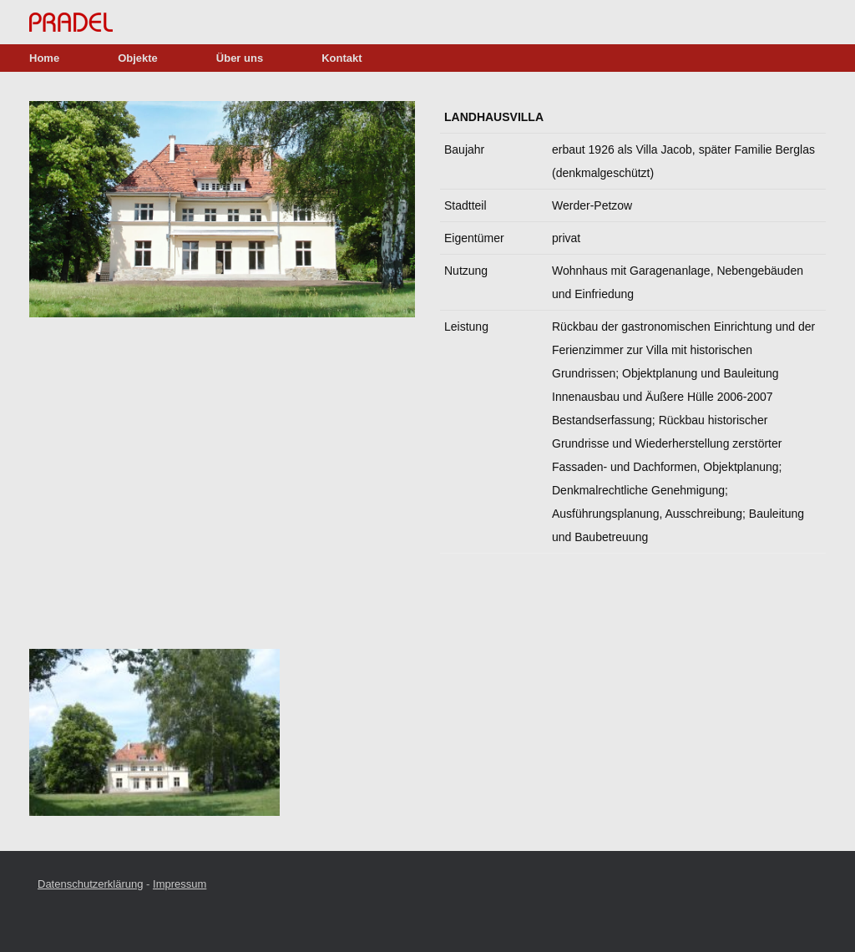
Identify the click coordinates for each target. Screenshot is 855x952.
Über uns (239, 58)
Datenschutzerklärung (90, 884)
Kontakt (341, 58)
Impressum (179, 884)
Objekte (138, 58)
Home (44, 58)
